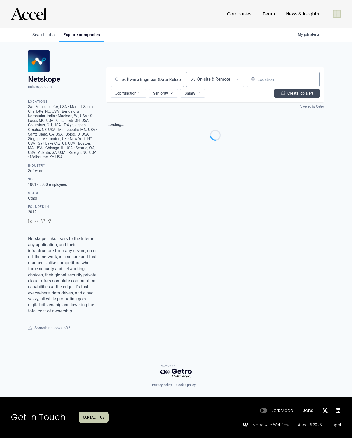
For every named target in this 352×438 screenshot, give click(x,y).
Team (269, 14)
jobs (43, 34)
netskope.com (40, 86)
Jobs (308, 410)
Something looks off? (49, 328)
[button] (128, 93)
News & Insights (302, 14)
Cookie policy (186, 385)
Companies (239, 14)
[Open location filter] (313, 79)
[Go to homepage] (28, 14)
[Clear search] (177, 79)
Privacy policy (162, 385)
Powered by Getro (311, 106)
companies (81, 34)
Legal (336, 425)
